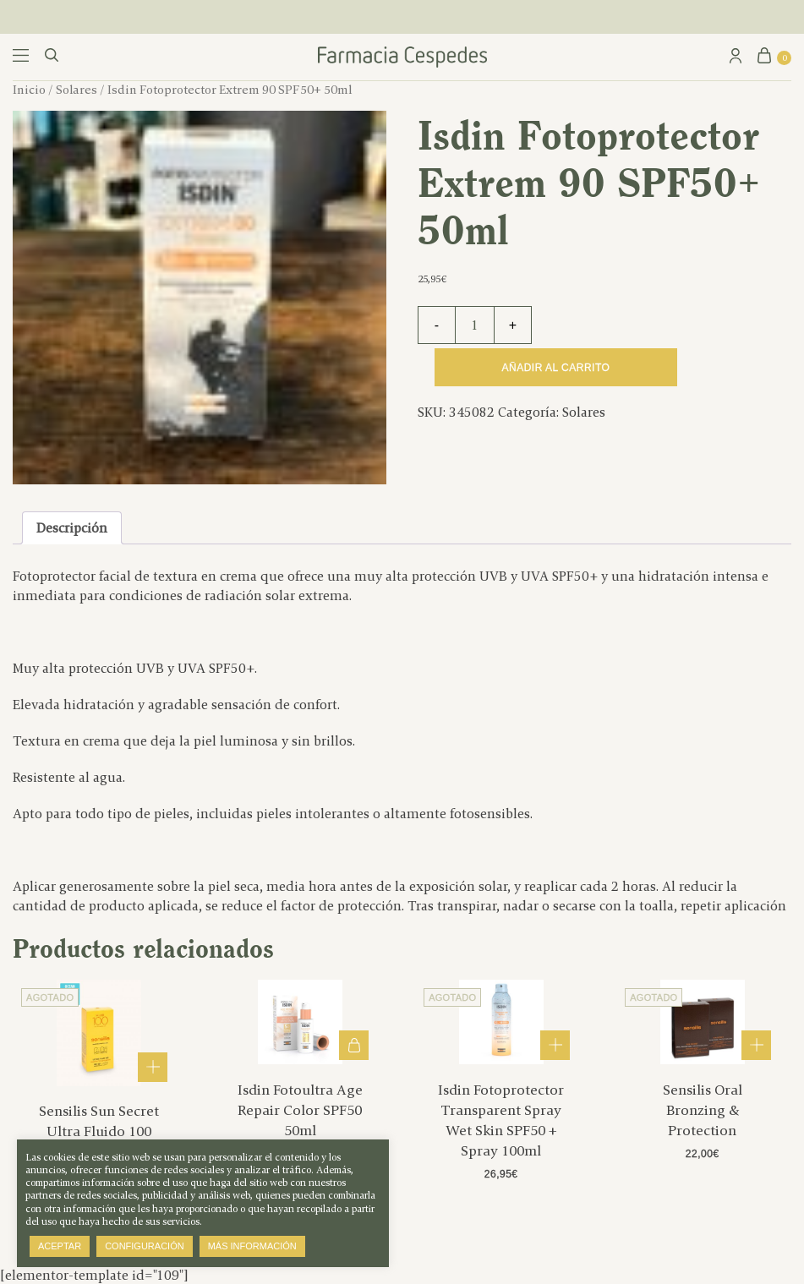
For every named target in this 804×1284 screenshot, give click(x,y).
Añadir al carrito (556, 368)
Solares (76, 89)
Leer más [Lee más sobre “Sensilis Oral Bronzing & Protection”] (756, 1045)
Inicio (29, 89)
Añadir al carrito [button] (354, 1045)
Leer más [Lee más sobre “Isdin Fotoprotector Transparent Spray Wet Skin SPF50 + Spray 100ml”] (555, 1045)
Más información (252, 1246)
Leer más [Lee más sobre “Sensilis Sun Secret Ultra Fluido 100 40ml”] (152, 1067)
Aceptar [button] (59, 1246)
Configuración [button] (144, 1246)
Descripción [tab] (71, 528)
